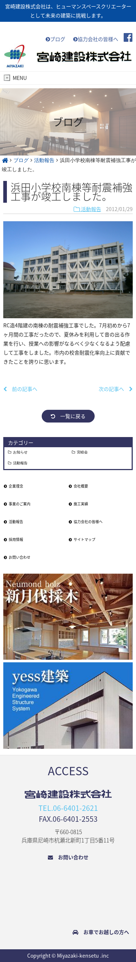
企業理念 (13, 486)
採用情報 (13, 539)
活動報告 (87, 209)
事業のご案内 (17, 503)
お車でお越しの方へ (101, 931)
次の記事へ (116, 388)
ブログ (55, 39)
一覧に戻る (68, 416)
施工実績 (78, 503)
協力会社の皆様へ (95, 39)
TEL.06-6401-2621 (68, 808)
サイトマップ (82, 539)
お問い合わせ (17, 557)
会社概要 (78, 486)
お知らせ (20, 452)
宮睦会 (82, 452)
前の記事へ (20, 388)
